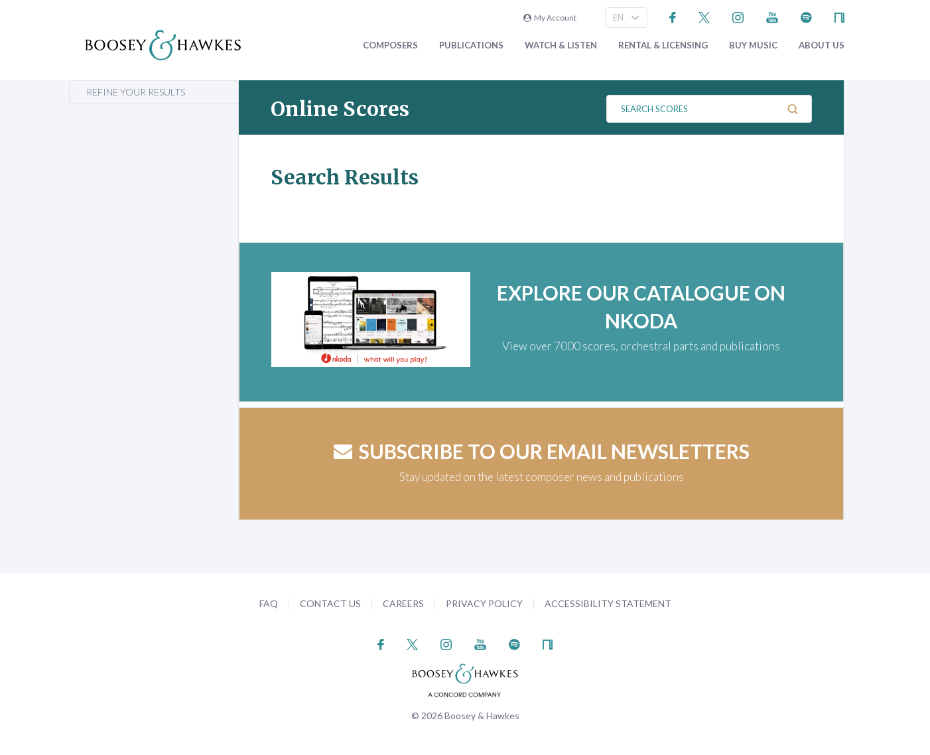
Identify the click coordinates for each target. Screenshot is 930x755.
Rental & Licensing (663, 45)
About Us (821, 45)
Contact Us (330, 603)
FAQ (268, 603)
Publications (471, 45)
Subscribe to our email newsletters (542, 451)
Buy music (753, 45)
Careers (403, 603)
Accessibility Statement (608, 603)
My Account (549, 18)
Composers (390, 45)
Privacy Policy (484, 603)
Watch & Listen (561, 45)
